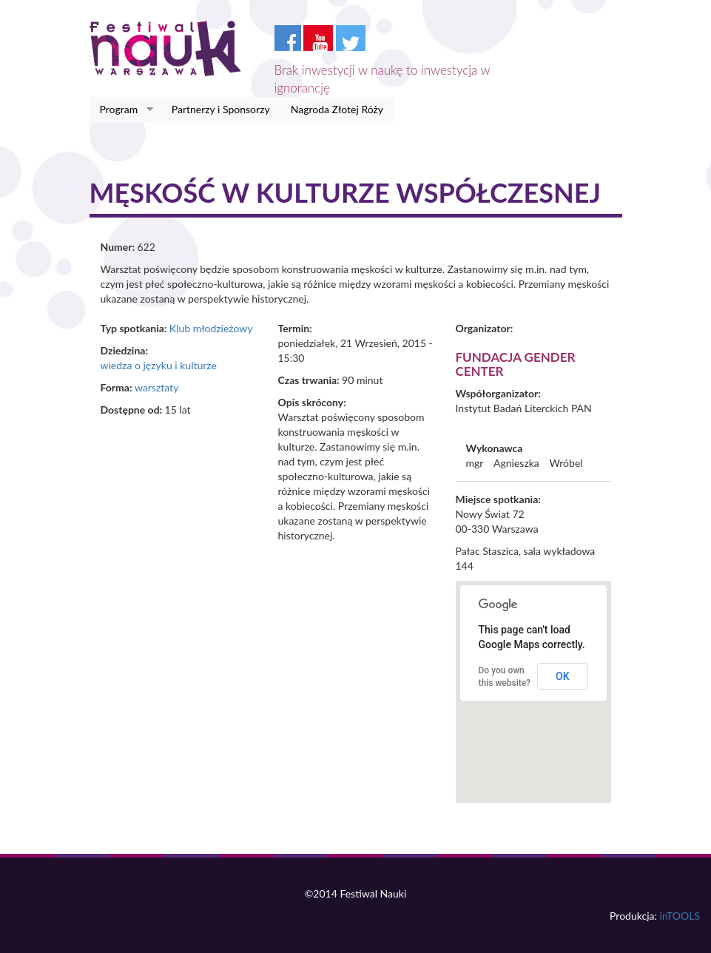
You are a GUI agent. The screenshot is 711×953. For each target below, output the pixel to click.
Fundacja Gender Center (516, 364)
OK (563, 676)
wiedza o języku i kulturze (159, 365)
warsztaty (156, 387)
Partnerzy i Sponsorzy (221, 109)
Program (122, 109)
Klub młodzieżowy (211, 328)
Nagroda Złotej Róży (337, 109)
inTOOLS (680, 915)
